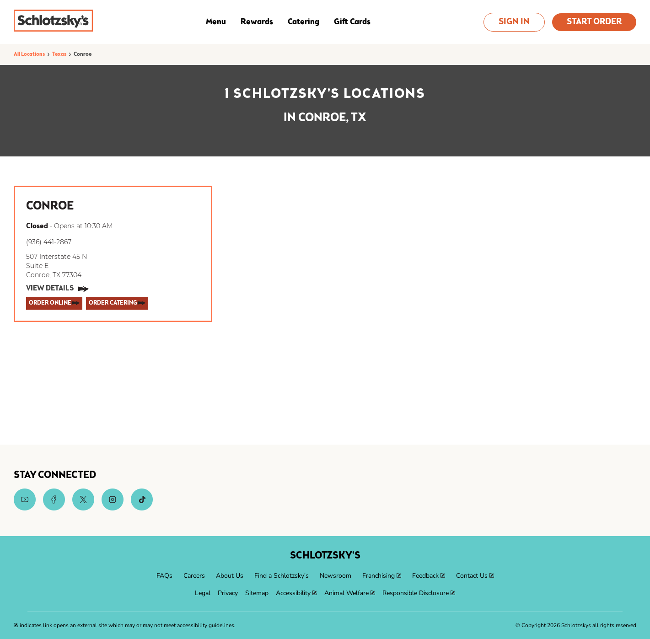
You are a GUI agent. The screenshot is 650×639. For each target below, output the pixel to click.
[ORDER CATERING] (117, 303)
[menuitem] (164, 576)
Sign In (514, 22)
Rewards (257, 22)
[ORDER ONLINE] (54, 303)
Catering (303, 22)
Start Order (594, 22)
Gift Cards (352, 22)
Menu (216, 22)
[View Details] (57, 289)
